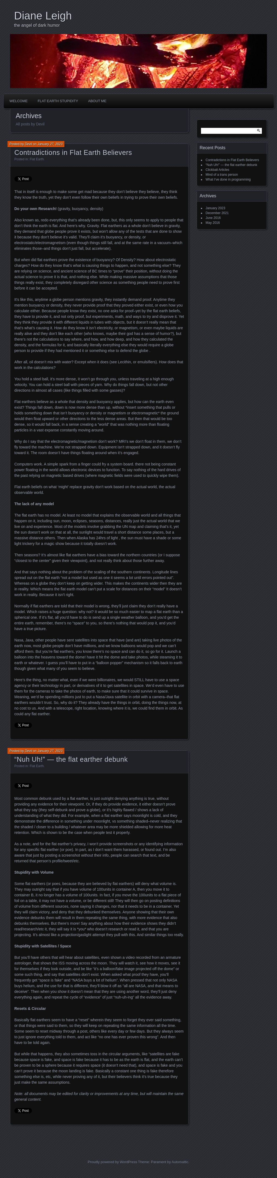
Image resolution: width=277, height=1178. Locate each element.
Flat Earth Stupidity (58, 101)
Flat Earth (37, 159)
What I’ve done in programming (228, 179)
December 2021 (217, 213)
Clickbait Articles (217, 170)
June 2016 (213, 218)
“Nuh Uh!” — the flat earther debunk (71, 759)
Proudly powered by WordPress (112, 1162)
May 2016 (213, 223)
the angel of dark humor (37, 25)
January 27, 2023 (49, 144)
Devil (28, 144)
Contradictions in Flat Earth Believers (73, 152)
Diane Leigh (43, 16)
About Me (97, 101)
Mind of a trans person (222, 175)
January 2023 (215, 208)
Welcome (18, 101)
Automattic (180, 1162)
